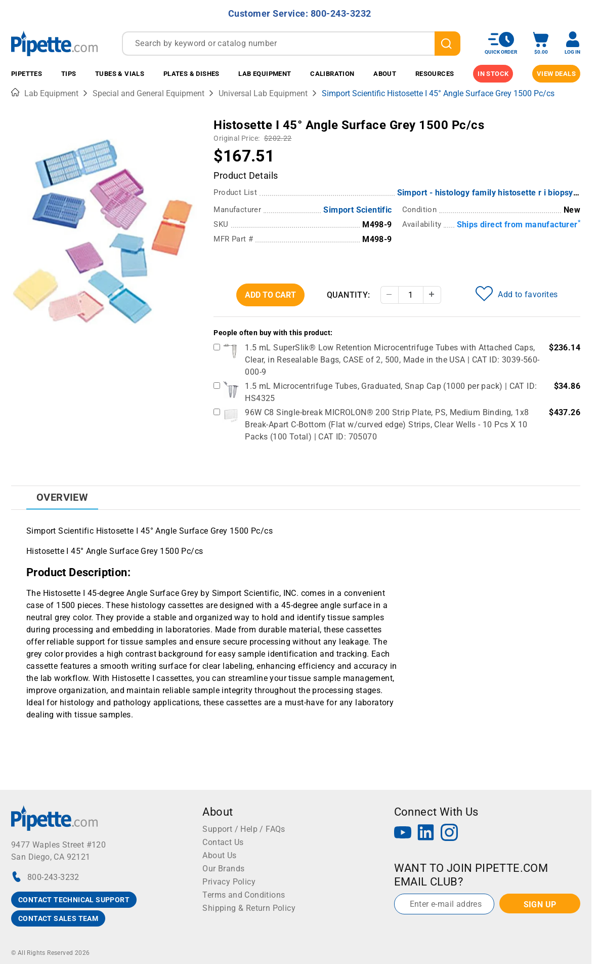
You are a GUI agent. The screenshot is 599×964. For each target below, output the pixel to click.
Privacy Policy (228, 882)
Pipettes (26, 73)
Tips (68, 73)
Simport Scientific (357, 210)
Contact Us (222, 842)
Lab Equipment (264, 73)
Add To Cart (270, 295)
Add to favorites (517, 293)
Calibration (332, 73)
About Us (219, 855)
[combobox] (291, 43)
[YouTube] (402, 834)
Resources (434, 73)
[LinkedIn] (426, 834)
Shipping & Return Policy (248, 908)
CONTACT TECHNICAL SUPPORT (74, 900)
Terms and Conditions (243, 895)
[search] (447, 43)
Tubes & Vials (119, 73)
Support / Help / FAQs (243, 829)
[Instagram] (449, 834)
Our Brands (223, 868)
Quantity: (348, 295)
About (384, 73)
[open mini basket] (540, 43)
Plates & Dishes (191, 73)
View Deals (556, 73)
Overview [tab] (62, 497)
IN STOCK (493, 73)
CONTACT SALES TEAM (58, 918)
